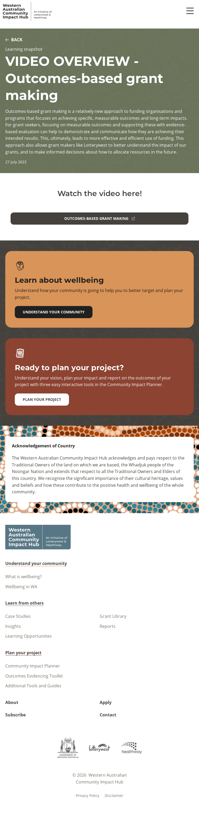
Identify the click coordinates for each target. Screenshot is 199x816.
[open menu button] (190, 11)
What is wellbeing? (23, 576)
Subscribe (15, 715)
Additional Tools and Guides (33, 686)
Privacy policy (87, 795)
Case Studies (18, 616)
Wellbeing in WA (21, 587)
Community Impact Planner (32, 666)
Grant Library (113, 616)
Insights (13, 626)
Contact (108, 715)
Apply (106, 702)
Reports (107, 626)
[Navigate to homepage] (27, 11)
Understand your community (54, 311)
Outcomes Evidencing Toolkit (34, 676)
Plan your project (42, 399)
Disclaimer (114, 795)
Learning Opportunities (28, 636)
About (11, 702)
